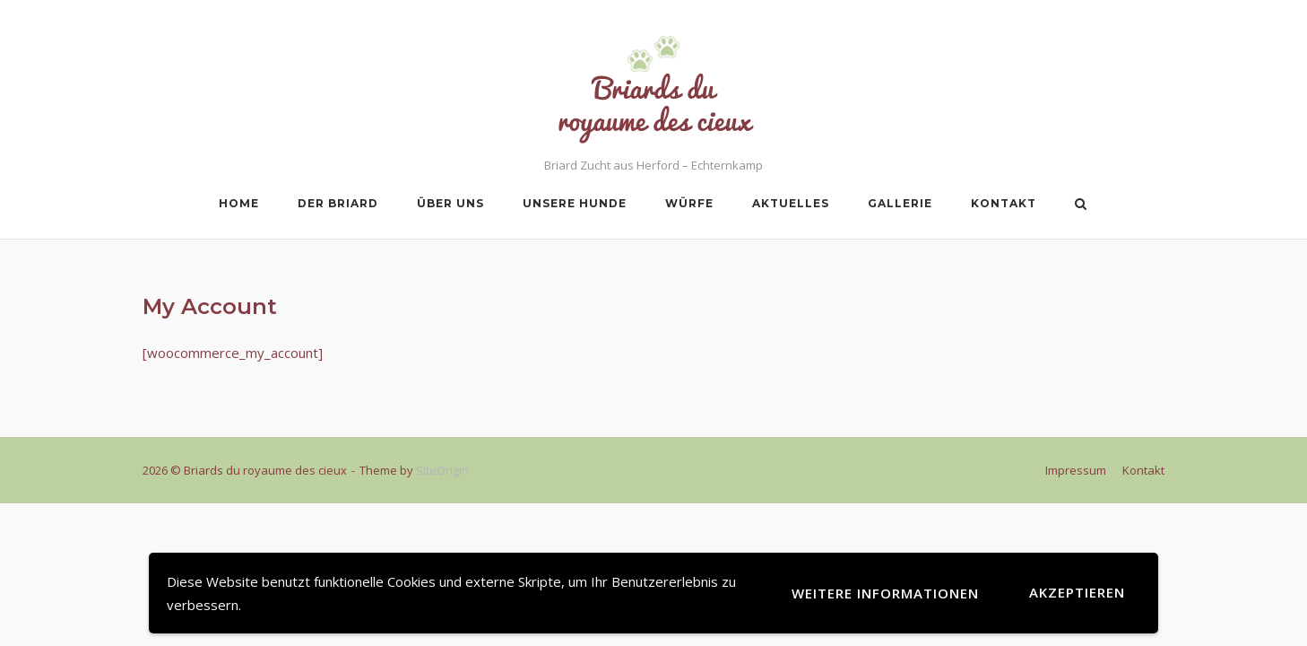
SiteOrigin (442, 470)
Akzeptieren (1077, 592)
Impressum (1075, 470)
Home (239, 203)
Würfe (689, 203)
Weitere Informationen (885, 593)
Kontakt (1003, 203)
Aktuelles (790, 203)
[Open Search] (1080, 205)
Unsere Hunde (575, 203)
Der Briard (338, 203)
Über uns (450, 203)
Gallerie (900, 203)
